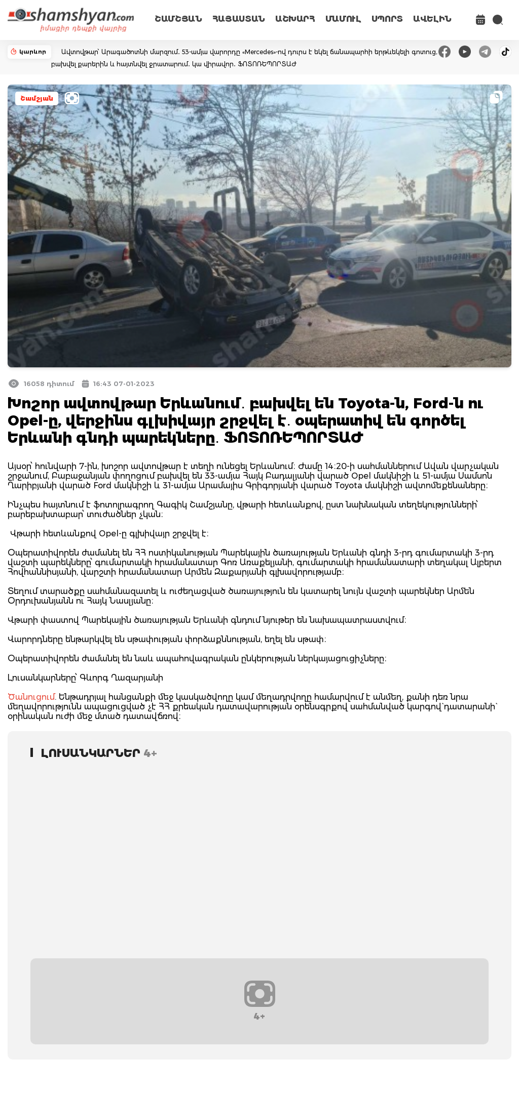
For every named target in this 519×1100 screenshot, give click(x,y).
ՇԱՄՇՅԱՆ (178, 19)
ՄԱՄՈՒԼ (343, 19)
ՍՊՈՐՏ (387, 19)
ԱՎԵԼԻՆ (432, 19)
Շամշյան (36, 98)
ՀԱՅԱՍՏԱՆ (238, 19)
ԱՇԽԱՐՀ (295, 19)
